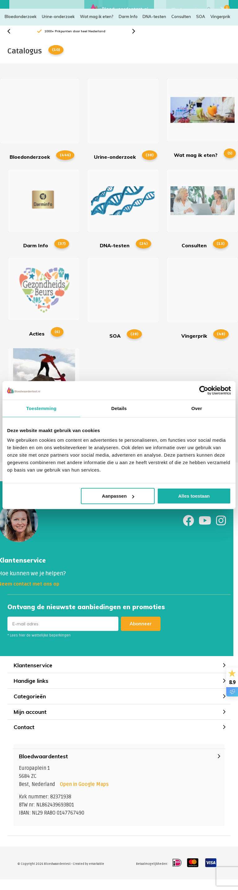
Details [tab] (119, 408)
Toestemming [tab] (41, 408)
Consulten (181, 26)
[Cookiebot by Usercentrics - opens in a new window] (204, 390)
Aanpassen (118, 496)
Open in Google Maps (84, 795)
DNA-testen (154, 26)
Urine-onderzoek (58, 26)
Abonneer (141, 634)
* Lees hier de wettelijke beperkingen (39, 645)
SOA (200, 26)
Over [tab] (196, 408)
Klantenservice (186, 9)
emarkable (96, 874)
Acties (43, 307)
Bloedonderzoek (21, 26)
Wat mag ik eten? (96, 26)
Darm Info (128, 26)
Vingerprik (220, 26)
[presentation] (12, 41)
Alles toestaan (194, 496)
